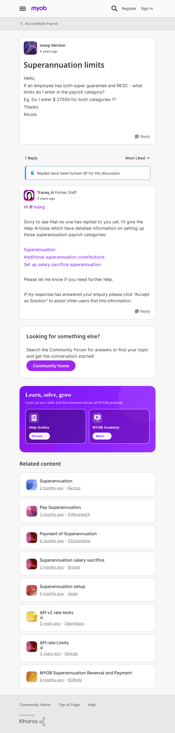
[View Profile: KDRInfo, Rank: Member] (31, 676)
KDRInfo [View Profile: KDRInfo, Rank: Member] (75, 680)
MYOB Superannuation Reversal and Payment (86, 672)
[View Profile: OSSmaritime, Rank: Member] (31, 537)
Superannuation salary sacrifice (72, 560)
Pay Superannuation (60, 507)
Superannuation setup (62, 586)
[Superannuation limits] (57, 198)
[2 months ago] (51, 488)
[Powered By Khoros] (87, 720)
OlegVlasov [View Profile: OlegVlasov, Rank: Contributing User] (74, 623)
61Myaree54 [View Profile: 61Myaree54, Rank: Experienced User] (79, 514)
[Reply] (142, 136)
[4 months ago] (52, 680)
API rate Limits (54, 642)
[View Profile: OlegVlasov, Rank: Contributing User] (31, 616)
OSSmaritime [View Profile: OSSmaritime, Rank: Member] (79, 540)
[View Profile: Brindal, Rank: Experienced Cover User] (31, 564)
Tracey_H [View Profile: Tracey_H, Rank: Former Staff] (45, 192)
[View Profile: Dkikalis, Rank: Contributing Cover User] (31, 646)
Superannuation (39, 249)
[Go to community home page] (39, 8)
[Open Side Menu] (23, 9)
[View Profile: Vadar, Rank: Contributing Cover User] (31, 590)
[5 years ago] (50, 623)
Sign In (147, 8)
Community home (51, 365)
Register (129, 8)
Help (92, 704)
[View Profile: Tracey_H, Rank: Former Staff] (29, 195)
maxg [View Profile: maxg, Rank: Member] (45, 45)
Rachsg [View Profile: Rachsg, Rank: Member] (74, 488)
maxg (39, 207)
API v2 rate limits (57, 612)
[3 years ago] (50, 653)
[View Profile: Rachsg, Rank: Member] (31, 485)
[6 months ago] (52, 540)
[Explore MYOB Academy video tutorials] (119, 426)
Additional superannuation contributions (64, 257)
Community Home (34, 704)
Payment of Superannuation (68, 533)
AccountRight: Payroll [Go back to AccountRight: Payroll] (38, 23)
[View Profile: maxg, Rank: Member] (30, 48)
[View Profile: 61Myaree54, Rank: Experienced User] (31, 511)
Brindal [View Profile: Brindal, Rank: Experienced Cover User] (74, 567)
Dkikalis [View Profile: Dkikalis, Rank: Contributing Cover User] (71, 653)
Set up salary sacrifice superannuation (62, 264)
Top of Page (69, 704)
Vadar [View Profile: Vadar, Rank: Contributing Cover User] (73, 593)
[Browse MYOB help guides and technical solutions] (55, 426)
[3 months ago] (52, 514)
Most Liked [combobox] (137, 158)
